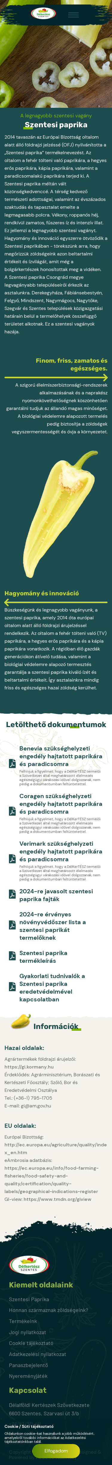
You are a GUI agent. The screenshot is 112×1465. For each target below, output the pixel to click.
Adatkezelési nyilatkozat (37, 1354)
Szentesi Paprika (29, 1299)
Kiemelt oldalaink (41, 1285)
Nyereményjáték (28, 1375)
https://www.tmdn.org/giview (57, 1199)
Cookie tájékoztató (31, 1343)
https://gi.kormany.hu (29, 1067)
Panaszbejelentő (28, 1365)
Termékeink (23, 1321)
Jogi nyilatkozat (27, 1332)
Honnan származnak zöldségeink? (48, 1310)
